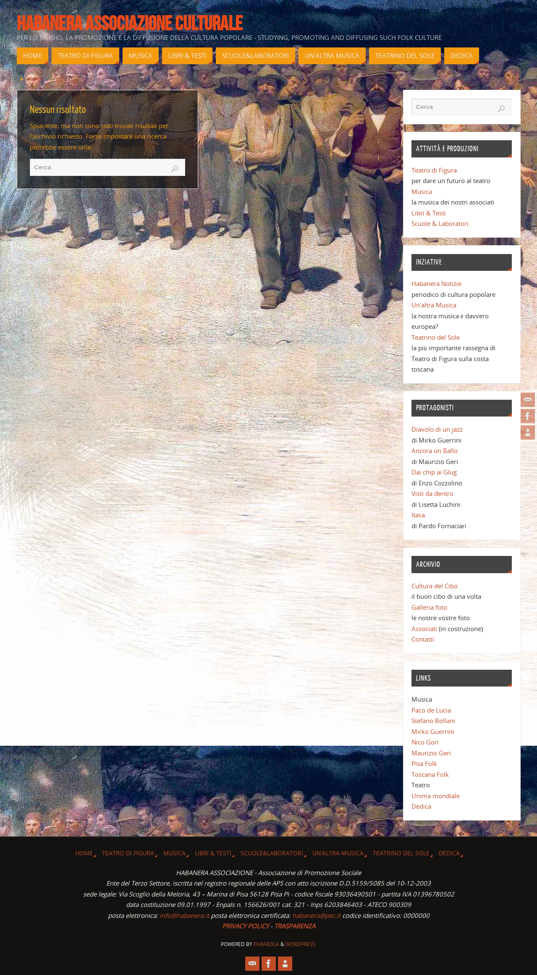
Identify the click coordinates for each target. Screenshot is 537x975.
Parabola (266, 944)
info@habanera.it (184, 915)
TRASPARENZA (294, 926)
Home (36, 79)
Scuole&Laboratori (272, 853)
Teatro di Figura (434, 170)
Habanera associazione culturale (130, 23)
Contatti (422, 639)
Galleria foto (429, 607)
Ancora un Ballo (434, 450)
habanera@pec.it (316, 915)
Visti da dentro (432, 493)
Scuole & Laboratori (440, 223)
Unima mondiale (435, 796)
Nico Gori (425, 742)
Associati (424, 628)
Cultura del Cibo (434, 586)
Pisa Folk (424, 763)
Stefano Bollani (433, 720)
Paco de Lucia (431, 710)
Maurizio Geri (431, 753)
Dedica (421, 806)
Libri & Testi (428, 213)
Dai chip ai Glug (434, 472)
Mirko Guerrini (432, 731)
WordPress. (301, 944)
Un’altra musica (338, 853)
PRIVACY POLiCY (245, 926)
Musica (421, 191)
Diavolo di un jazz (437, 429)
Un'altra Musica (433, 305)
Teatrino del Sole (435, 337)
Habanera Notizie (436, 283)
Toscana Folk (430, 774)
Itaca (418, 515)
